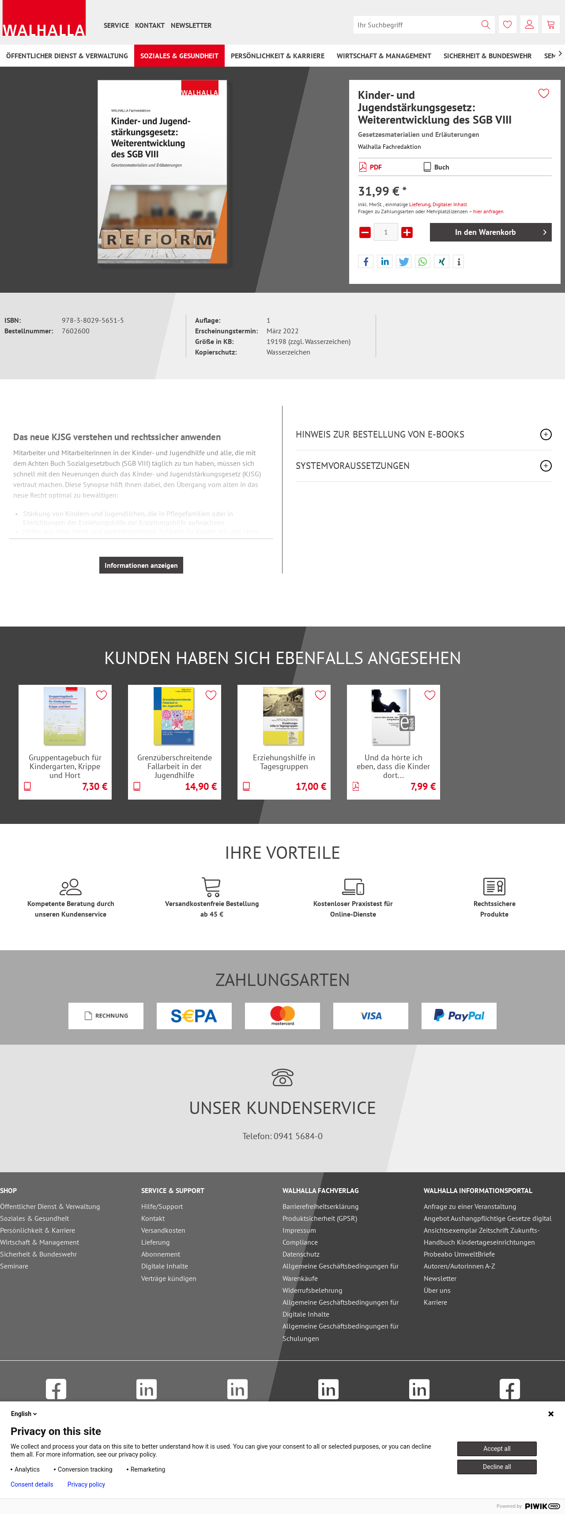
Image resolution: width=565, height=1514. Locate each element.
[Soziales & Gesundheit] (179, 56)
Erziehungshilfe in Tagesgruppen (284, 761)
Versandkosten (163, 1230)
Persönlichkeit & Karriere (37, 1230)
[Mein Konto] (529, 24)
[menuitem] (116, 25)
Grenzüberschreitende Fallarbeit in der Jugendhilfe (174, 766)
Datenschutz (301, 1254)
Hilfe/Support (162, 1206)
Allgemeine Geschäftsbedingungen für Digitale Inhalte (340, 1308)
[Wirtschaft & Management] (384, 56)
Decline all (497, 1466)
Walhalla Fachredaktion (389, 147)
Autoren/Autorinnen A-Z (459, 1265)
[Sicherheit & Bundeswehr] (487, 56)
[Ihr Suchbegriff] (424, 25)
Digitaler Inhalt (450, 204)
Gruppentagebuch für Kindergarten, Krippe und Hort (65, 766)
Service (116, 25)
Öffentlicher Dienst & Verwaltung (50, 1206)
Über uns (437, 1290)
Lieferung (419, 204)
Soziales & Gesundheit (34, 1218)
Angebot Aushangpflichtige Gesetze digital (488, 1218)
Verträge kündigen (168, 1278)
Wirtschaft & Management (39, 1242)
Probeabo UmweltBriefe (459, 1254)
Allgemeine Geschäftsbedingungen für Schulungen (340, 1331)
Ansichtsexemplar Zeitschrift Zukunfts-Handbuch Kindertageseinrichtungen (482, 1236)
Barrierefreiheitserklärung (320, 1206)
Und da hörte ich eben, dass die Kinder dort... (393, 766)
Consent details (32, 1484)
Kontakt (150, 25)
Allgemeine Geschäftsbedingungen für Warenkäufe (340, 1271)
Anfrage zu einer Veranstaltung (470, 1206)
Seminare (14, 1265)
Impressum (299, 1230)
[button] (365, 261)
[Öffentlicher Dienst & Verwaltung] (67, 56)
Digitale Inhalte (164, 1265)
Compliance (300, 1242)
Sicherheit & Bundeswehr (38, 1254)
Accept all (497, 1448)
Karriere (435, 1302)
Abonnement (160, 1254)
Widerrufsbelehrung (312, 1290)
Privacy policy (86, 1484)
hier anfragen (488, 211)
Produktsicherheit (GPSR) (319, 1218)
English (24, 1413)
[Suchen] (486, 25)
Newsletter (191, 25)
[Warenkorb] (551, 24)
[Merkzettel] (507, 24)
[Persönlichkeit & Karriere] (278, 56)
